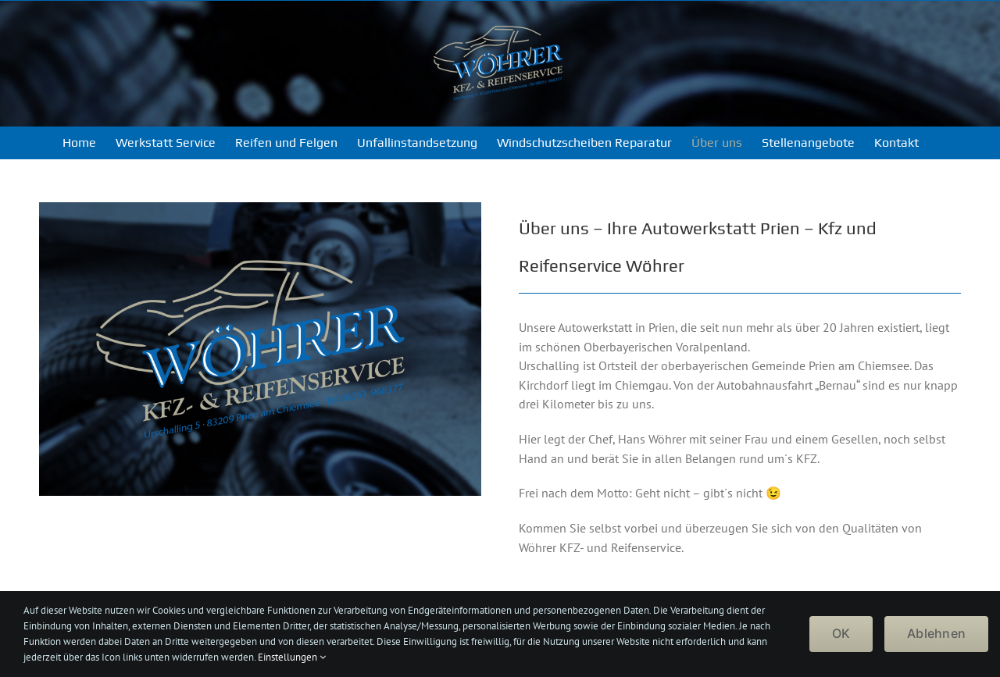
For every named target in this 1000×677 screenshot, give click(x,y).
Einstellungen (292, 657)
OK (841, 633)
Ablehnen (936, 633)
